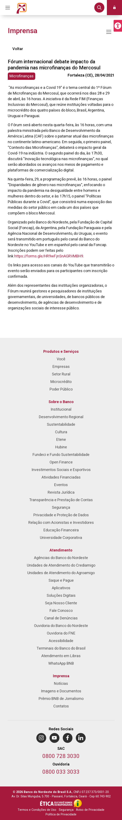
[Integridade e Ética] (56, 803)
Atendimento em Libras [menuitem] (61, 656)
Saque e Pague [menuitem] (61, 580)
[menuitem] (41, 738)
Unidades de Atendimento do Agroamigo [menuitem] (61, 573)
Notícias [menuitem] (61, 683)
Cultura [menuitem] (61, 432)
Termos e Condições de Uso (37, 810)
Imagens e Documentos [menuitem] (61, 691)
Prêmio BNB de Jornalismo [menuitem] (61, 699)
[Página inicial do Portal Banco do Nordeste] (21, 7)
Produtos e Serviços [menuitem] (61, 351)
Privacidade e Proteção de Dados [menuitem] (61, 515)
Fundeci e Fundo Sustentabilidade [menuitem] (61, 455)
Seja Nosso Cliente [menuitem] (61, 603)
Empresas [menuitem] (61, 367)
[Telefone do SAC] (61, 757)
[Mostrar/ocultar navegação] (108, 32)
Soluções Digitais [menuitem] (61, 595)
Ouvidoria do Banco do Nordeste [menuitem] (61, 626)
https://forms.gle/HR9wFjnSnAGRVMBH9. (49, 256)
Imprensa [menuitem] (61, 676)
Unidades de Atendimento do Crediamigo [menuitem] (61, 565)
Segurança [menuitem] (61, 507)
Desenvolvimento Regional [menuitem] (61, 417)
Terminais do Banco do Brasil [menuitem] (61, 648)
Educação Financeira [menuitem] (61, 530)
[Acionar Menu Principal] (7, 7)
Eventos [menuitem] (61, 485)
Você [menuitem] (61, 359)
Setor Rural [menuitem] (61, 374)
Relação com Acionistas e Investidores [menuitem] (61, 522)
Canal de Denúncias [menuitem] (61, 618)
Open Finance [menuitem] (61, 462)
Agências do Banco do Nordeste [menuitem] (61, 558)
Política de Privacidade (61, 814)
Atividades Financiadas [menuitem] (61, 477)
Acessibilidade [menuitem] (61, 641)
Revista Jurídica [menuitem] (61, 492)
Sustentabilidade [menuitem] (61, 424)
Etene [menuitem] (61, 439)
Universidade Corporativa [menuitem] (61, 538)
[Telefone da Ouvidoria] (61, 772)
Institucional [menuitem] (61, 409)
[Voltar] (10, 49)
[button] (118, 26)
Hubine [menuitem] (61, 447)
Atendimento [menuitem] (61, 550)
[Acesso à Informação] (77, 803)
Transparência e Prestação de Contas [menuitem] (61, 500)
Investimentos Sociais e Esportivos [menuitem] (61, 470)
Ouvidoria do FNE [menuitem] (61, 633)
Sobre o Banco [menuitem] (61, 402)
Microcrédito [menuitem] (61, 382)
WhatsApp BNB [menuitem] (61, 663)
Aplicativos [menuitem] (61, 588)
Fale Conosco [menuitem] (61, 611)
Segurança (66, 810)
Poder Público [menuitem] (61, 389)
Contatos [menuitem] (61, 706)
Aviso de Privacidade (90, 810)
